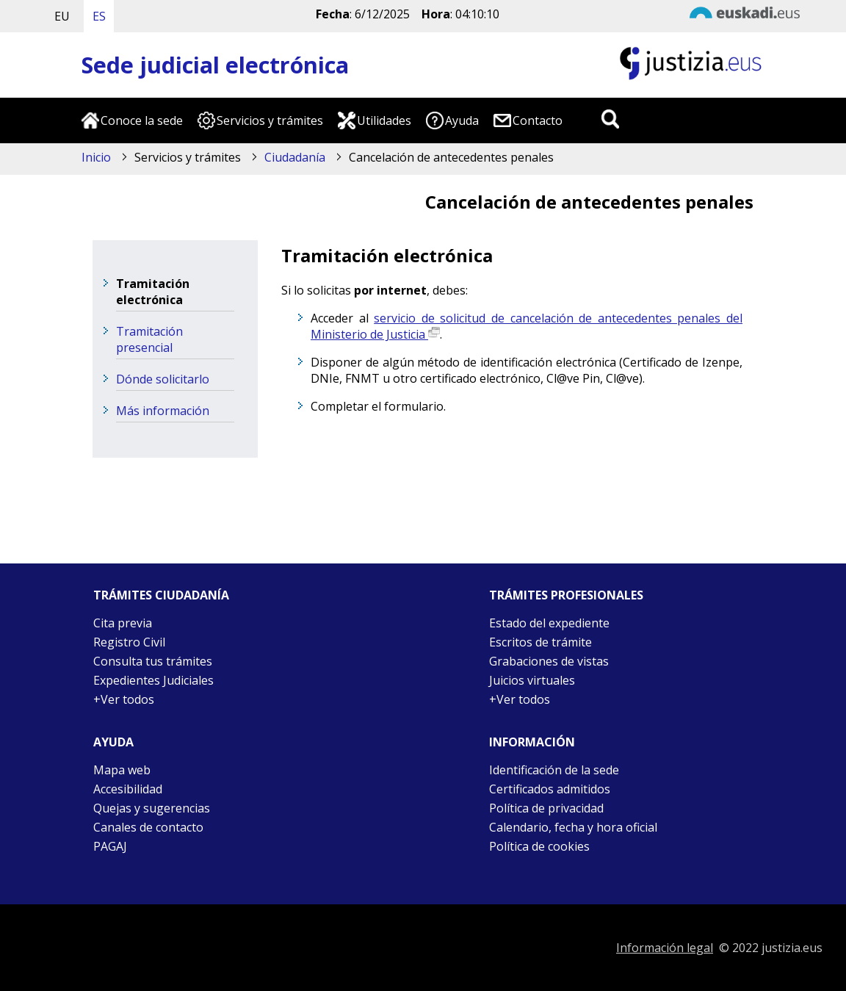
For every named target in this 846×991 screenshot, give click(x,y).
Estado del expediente (549, 623)
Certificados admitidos (549, 789)
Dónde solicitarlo (162, 379)
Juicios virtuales (532, 680)
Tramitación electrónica (152, 291)
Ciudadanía (294, 157)
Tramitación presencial (149, 339)
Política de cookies (539, 846)
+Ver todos (123, 699)
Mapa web (122, 770)
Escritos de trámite (540, 642)
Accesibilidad (127, 789)
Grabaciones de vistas (549, 661)
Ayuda (462, 120)
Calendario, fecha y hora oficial (573, 827)
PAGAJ (110, 846)
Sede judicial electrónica (215, 65)
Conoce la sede (142, 120)
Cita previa (122, 623)
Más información (162, 411)
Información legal (664, 948)
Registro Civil (129, 642)
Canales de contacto (148, 827)
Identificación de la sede (554, 770)
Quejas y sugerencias (151, 808)
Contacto (538, 120)
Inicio (96, 157)
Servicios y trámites (270, 120)
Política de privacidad (546, 808)
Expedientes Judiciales (153, 680)
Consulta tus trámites (152, 661)
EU (62, 16)
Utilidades (384, 120)
